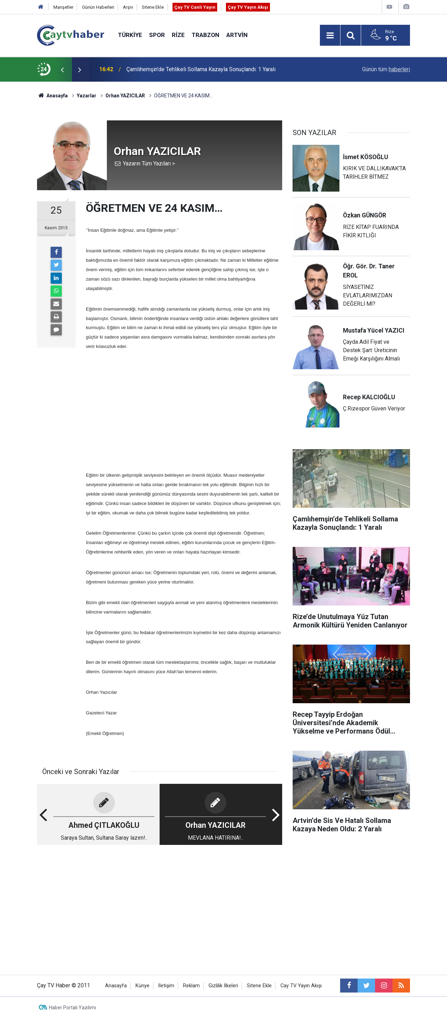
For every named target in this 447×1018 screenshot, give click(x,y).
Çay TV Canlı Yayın (194, 7)
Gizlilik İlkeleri (223, 986)
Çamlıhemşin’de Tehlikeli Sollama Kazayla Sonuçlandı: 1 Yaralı (201, 69)
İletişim (166, 986)
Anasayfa (116, 986)
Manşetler (63, 7)
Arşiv (128, 7)
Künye (142, 986)
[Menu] (330, 35)
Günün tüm (386, 69)
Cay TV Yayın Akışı (301, 986)
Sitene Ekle (153, 7)
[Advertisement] (184, 411)
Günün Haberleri (98, 7)
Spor (157, 34)
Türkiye (130, 34)
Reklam (191, 986)
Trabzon (205, 34)
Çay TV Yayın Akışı (248, 7)
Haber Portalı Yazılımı (72, 1007)
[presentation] (62, 69)
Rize (178, 34)
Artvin (237, 34)
